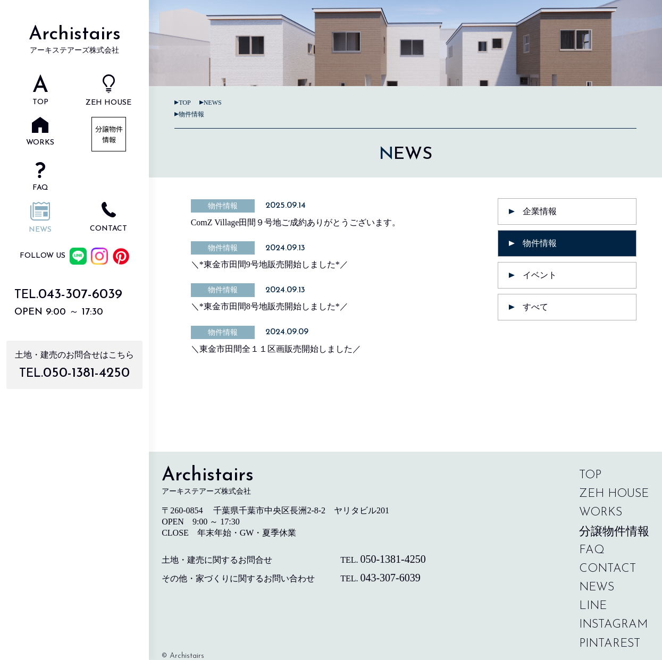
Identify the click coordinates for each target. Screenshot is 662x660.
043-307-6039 (80, 294)
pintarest (609, 644)
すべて (535, 306)
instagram (613, 625)
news (213, 102)
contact (607, 569)
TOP (184, 102)
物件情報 (191, 114)
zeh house (614, 494)
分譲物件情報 (614, 531)
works (600, 512)
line (593, 606)
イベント (540, 275)
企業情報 (540, 211)
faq (592, 550)
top (590, 475)
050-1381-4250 (86, 373)
